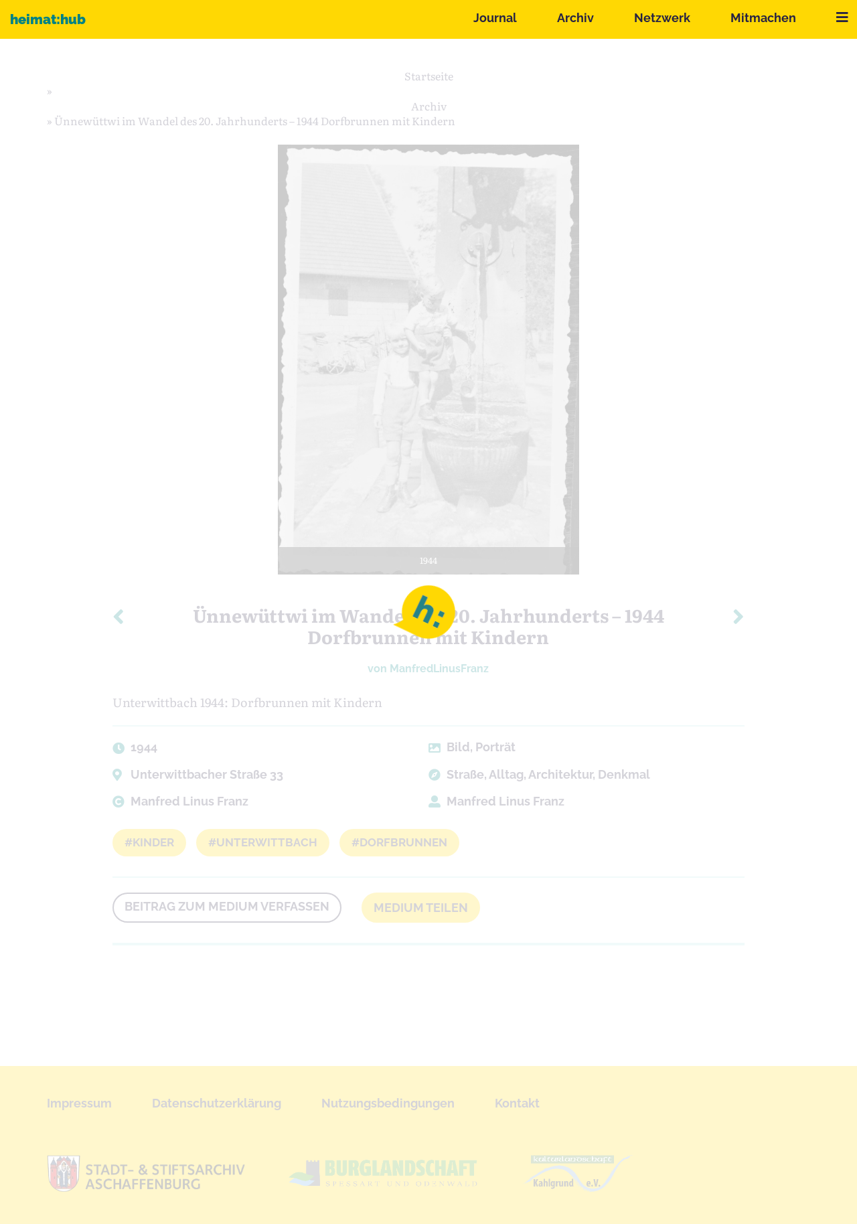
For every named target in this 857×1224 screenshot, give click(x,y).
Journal (495, 18)
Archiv (575, 18)
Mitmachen (763, 18)
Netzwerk (662, 18)
